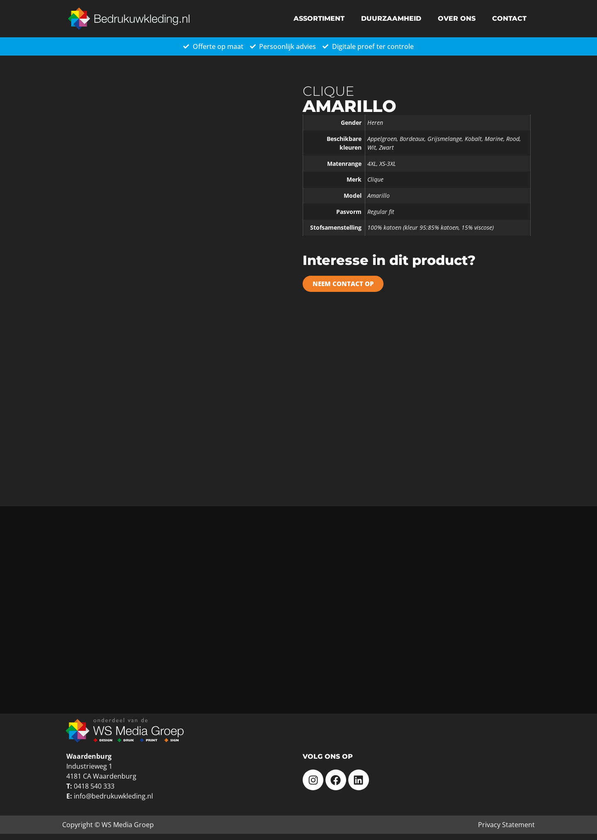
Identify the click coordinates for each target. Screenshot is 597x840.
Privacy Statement (506, 824)
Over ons (457, 18)
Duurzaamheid (391, 18)
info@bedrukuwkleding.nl (113, 796)
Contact (509, 18)
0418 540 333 (94, 786)
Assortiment (319, 18)
